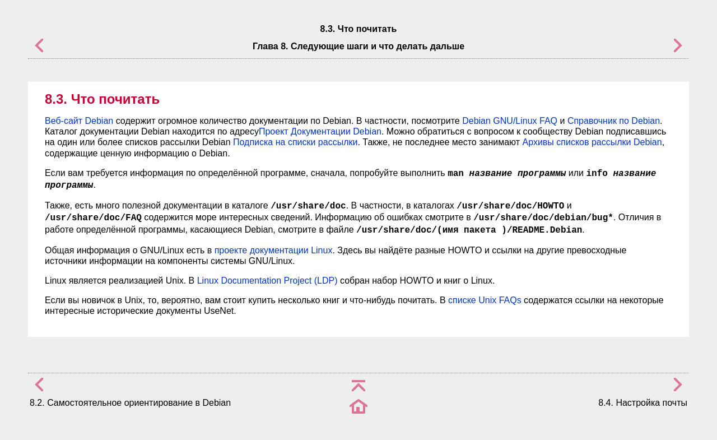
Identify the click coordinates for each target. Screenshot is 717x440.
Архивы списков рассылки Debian (592, 142)
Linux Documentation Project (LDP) (267, 280)
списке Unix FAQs (485, 300)
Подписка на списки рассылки (295, 142)
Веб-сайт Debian (79, 121)
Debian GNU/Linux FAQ (509, 121)
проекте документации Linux (274, 250)
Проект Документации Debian (320, 131)
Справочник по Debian (613, 121)
